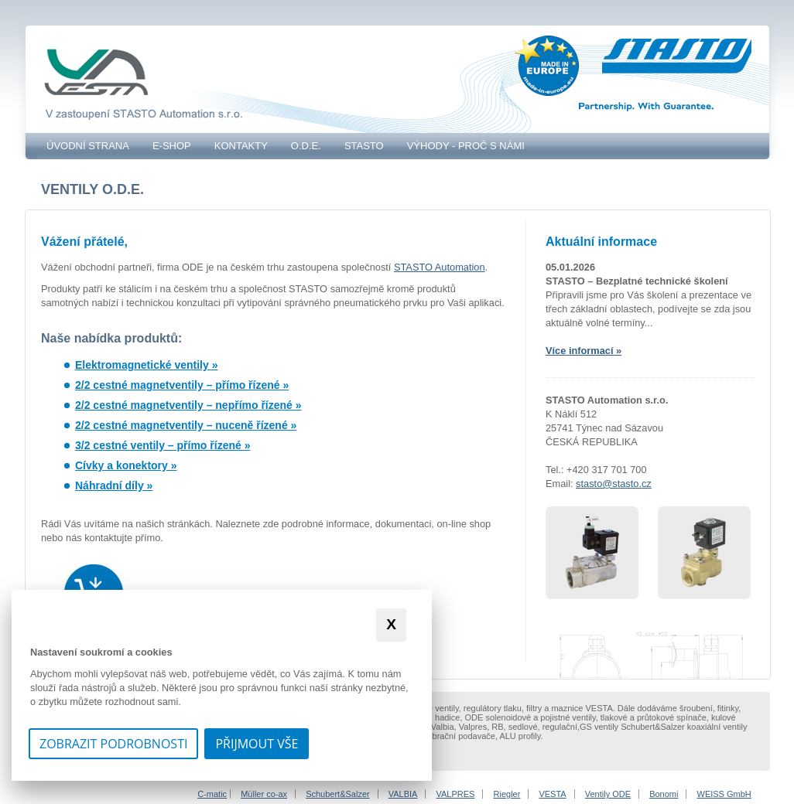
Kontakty (241, 146)
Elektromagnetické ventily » (146, 365)
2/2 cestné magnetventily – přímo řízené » (182, 385)
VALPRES (455, 794)
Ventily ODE (608, 794)
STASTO (364, 146)
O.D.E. (306, 146)
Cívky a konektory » (126, 465)
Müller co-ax (264, 794)
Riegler (507, 794)
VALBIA (403, 794)
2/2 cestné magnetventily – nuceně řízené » (185, 425)
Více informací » (583, 350)
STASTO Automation (439, 267)
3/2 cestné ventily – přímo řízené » (162, 445)
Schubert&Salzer (338, 794)
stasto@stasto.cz (614, 483)
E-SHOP (171, 146)
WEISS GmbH (724, 794)
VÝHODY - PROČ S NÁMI (466, 146)
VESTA (552, 794)
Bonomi (663, 794)
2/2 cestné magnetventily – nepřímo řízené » (188, 405)
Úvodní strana (87, 146)
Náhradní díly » (113, 485)
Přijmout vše (256, 743)
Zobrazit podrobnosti (113, 743)
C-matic (212, 794)
